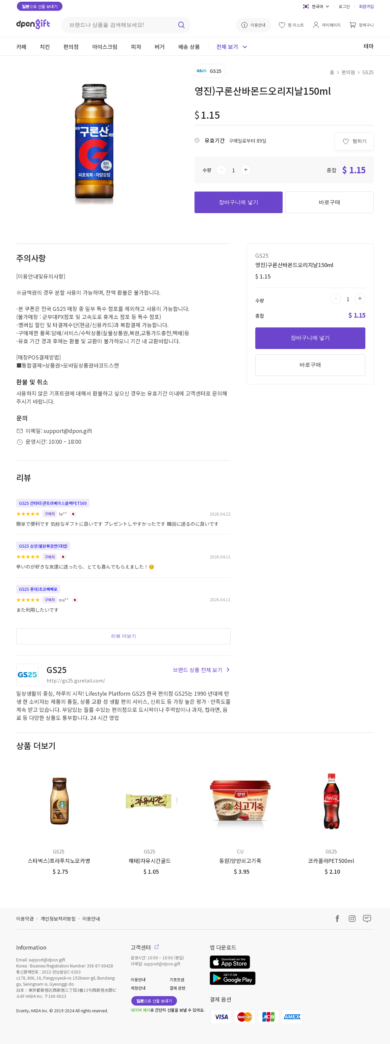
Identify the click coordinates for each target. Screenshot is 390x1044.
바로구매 (329, 202)
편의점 (348, 72)
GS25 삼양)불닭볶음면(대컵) (43, 546)
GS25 (368, 72)
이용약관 (25, 918)
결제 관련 (177, 988)
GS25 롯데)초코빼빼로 (38, 589)
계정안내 (138, 988)
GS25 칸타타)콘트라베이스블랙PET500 (53, 503)
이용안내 (91, 918)
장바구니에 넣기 (238, 202)
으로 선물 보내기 (39, 6)
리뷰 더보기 (123, 636)
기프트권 (177, 979)
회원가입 (366, 6)
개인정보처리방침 (58, 918)
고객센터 (145, 947)
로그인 (344, 6)
